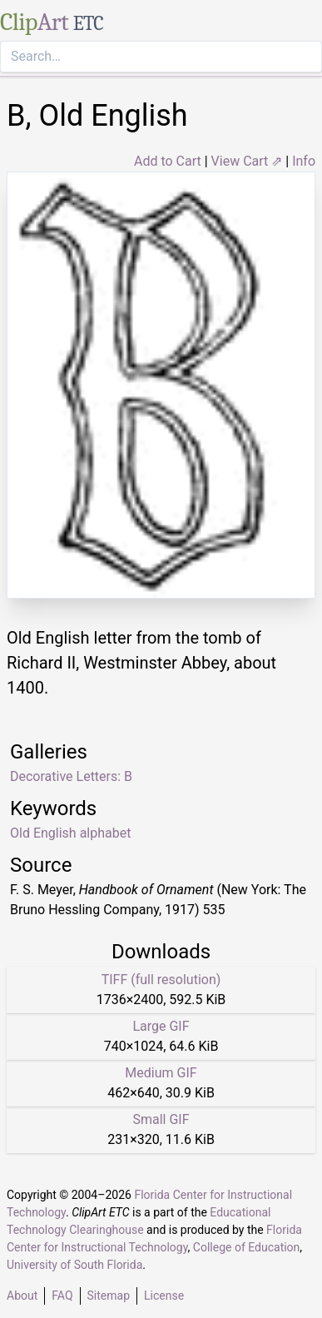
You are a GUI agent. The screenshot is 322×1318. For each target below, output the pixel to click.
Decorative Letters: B (71, 776)
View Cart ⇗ (247, 161)
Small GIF (160, 1119)
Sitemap (108, 1295)
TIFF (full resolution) (161, 979)
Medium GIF (160, 1073)
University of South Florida (74, 1264)
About (22, 1295)
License (164, 1295)
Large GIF (160, 1026)
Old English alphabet (70, 833)
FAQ (62, 1295)
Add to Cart (167, 161)
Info (303, 161)
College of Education (246, 1247)
